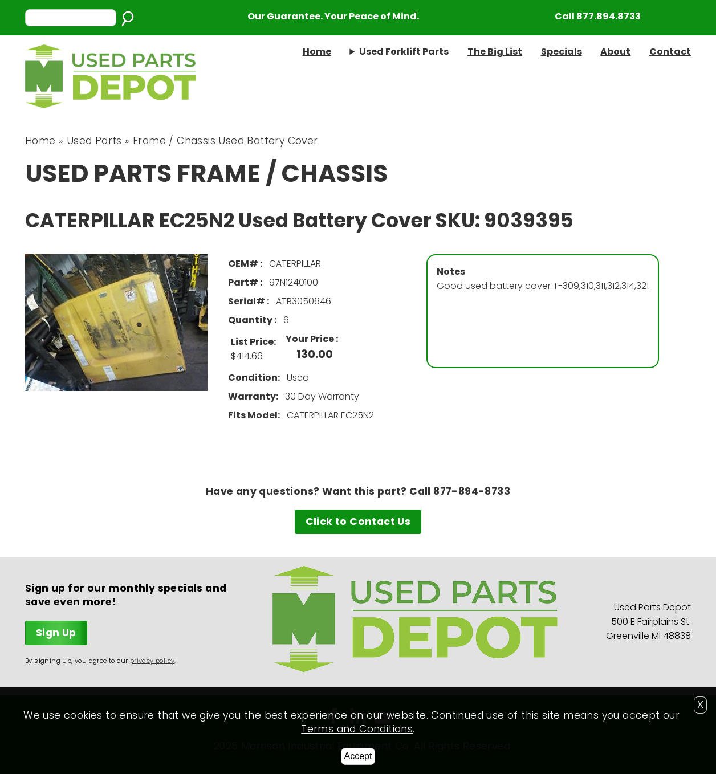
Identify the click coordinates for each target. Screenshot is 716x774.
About (615, 51)
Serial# (247, 301)
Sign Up (56, 632)
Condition (253, 377)
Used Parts (94, 141)
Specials (561, 51)
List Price (252, 341)
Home (317, 51)
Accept (358, 756)
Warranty (252, 396)
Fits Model (253, 415)
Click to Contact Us (358, 521)
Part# (244, 282)
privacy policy (152, 660)
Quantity (251, 320)
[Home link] (110, 105)
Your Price (311, 338)
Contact (670, 51)
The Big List (494, 51)
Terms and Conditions (357, 729)
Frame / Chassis (174, 141)
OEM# (244, 263)
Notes (451, 271)
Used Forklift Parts (404, 51)
